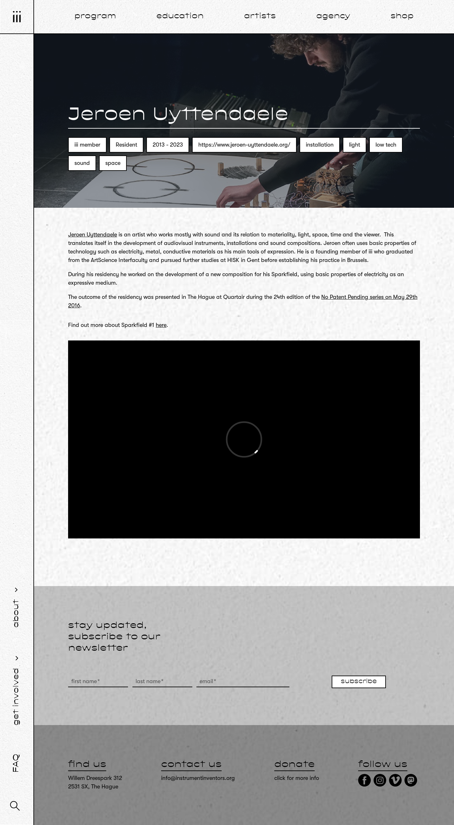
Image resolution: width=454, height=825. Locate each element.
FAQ (16, 763)
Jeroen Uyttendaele (92, 234)
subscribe (359, 681)
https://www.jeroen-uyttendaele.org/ (244, 145)
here (161, 325)
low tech (385, 145)
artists (260, 16)
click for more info (296, 778)
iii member (87, 145)
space (112, 163)
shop (402, 16)
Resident (126, 145)
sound (82, 163)
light (354, 145)
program (95, 16)
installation (320, 145)
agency (333, 16)
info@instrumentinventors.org (198, 778)
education (180, 16)
